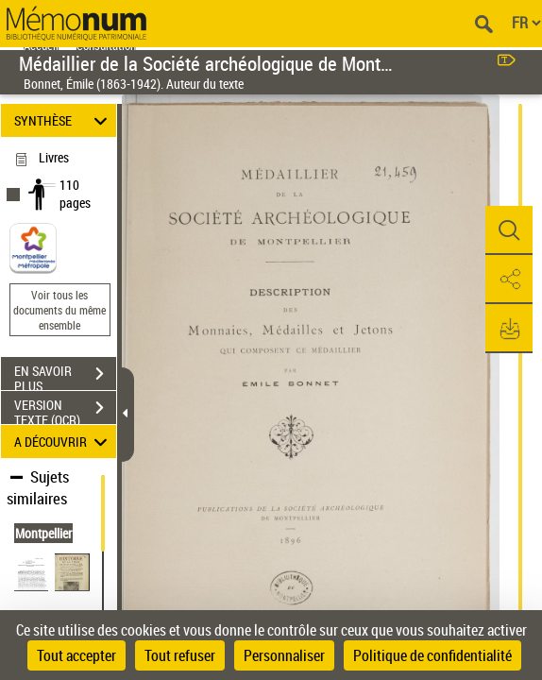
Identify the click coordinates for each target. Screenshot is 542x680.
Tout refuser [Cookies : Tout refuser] (179, 655)
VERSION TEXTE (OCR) (65, 410)
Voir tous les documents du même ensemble (59, 309)
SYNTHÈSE (63, 120)
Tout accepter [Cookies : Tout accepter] (76, 655)
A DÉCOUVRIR (63, 441)
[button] (509, 230)
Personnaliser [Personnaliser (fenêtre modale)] (284, 655)
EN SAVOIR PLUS (65, 376)
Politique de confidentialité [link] (432, 655)
